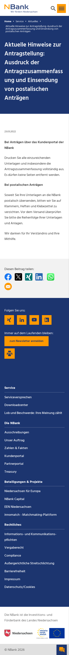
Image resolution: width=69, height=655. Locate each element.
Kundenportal (14, 456)
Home (7, 21)
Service (20, 21)
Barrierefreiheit (14, 571)
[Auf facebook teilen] (8, 277)
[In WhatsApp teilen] (50, 277)
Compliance (12, 555)
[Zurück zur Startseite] (21, 10)
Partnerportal (13, 464)
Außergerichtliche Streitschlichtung (29, 563)
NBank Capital (14, 499)
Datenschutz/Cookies (19, 587)
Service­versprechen (18, 397)
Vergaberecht (14, 547)
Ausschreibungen (16, 432)
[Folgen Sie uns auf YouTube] (34, 320)
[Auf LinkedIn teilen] (39, 277)
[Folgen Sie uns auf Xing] (9, 320)
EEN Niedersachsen (17, 507)
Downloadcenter (16, 405)
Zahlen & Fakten (16, 448)
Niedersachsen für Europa (22, 491)
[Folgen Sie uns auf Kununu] (47, 320)
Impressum (12, 579)
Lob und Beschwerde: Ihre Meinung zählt (33, 413)
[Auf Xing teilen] (28, 277)
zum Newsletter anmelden (26, 341)
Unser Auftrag (14, 440)
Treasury (10, 472)
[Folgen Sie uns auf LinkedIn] (21, 320)
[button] (61, 8)
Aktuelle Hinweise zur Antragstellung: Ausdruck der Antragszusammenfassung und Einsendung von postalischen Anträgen (34, 29)
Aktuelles (33, 21)
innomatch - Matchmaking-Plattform (30, 515)
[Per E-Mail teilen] (8, 286)
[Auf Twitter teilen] (18, 277)
